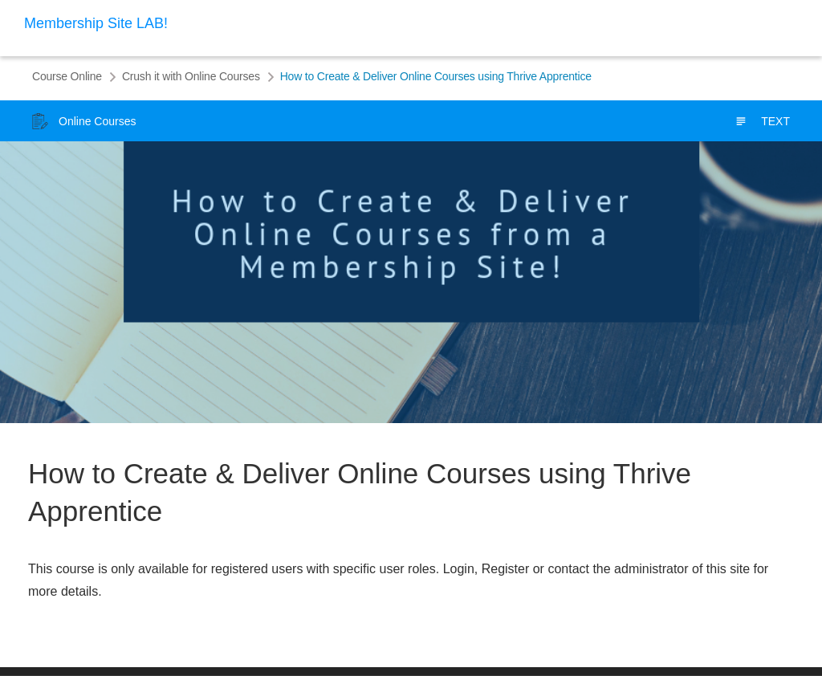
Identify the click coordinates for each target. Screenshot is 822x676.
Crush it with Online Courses (191, 76)
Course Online (67, 76)
